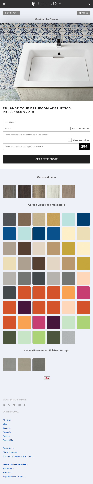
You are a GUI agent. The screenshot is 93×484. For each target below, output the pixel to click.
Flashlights (7, 468)
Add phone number (78, 128)
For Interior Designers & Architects (18, 456)
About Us (7, 420)
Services (6, 428)
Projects (6, 436)
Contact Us (8, 440)
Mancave (7, 472)
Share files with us (78, 140)
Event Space (8, 448)
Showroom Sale (10, 452)
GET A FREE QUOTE (46, 159)
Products (7, 432)
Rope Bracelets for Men (13, 476)
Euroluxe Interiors (46, 4)
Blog (5, 424)
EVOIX (16, 412)
